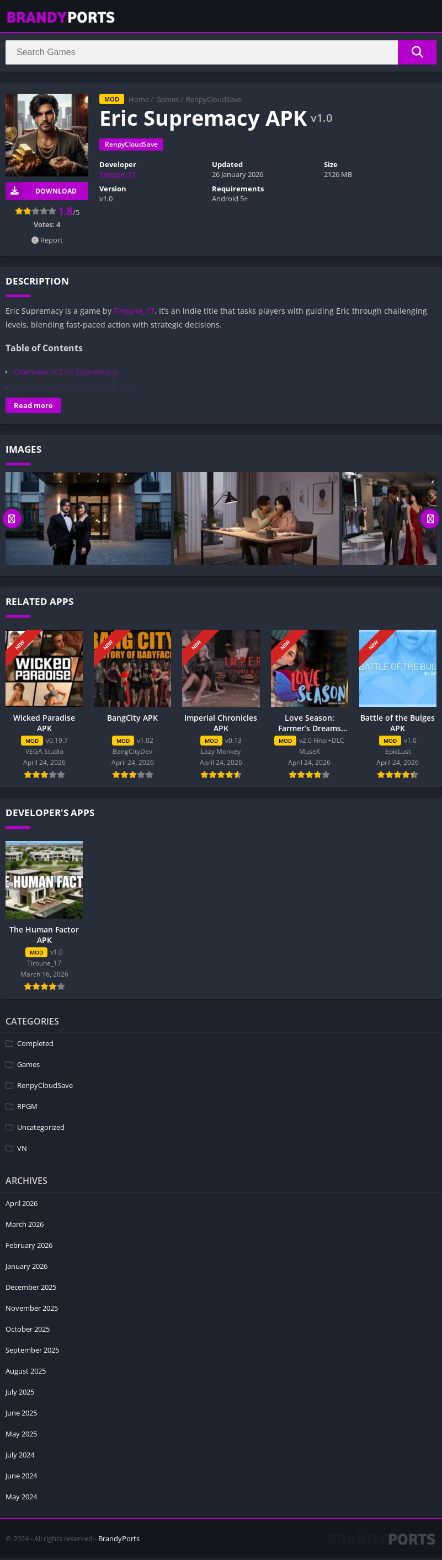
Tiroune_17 (117, 177)
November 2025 (32, 1310)
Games (167, 102)
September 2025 (32, 1352)
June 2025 (21, 1415)
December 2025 (31, 1289)
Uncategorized (41, 1130)
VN (22, 1151)
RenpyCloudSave (214, 102)
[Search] (221, 53)
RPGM (27, 1109)
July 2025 (20, 1394)
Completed (35, 1046)
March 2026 (25, 1226)
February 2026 (29, 1247)
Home (139, 102)
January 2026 (26, 1268)
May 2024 (21, 1499)
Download (41, 193)
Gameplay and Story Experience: (74, 390)
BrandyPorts (119, 1541)
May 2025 (21, 1436)
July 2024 (20, 1457)
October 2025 (28, 1331)
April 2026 (22, 1205)
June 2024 (21, 1478)
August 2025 (26, 1373)
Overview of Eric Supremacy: (66, 374)
